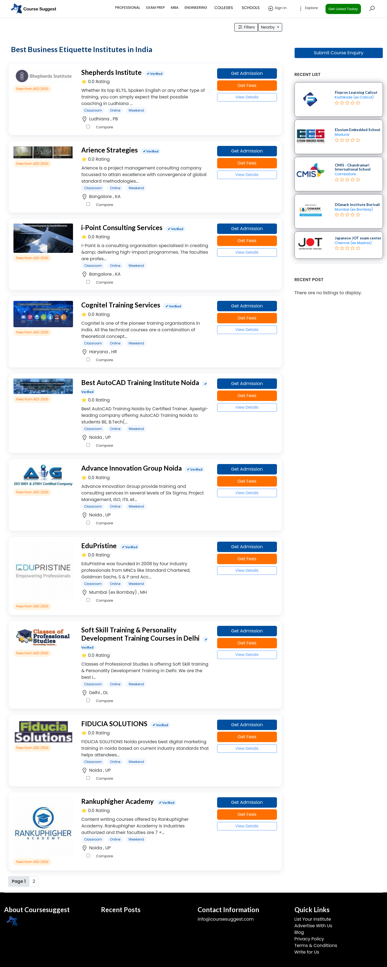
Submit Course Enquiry (338, 53)
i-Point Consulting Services (121, 227)
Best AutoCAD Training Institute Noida (140, 382)
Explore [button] (308, 8)
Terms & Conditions (316, 945)
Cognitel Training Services (120, 305)
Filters (246, 27)
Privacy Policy (309, 939)
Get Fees (246, 85)
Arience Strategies (109, 150)
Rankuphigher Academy (117, 801)
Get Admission (247, 73)
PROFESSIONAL (127, 7)
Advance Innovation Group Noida (131, 468)
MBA (174, 7)
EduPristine (99, 546)
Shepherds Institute (111, 72)
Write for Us (307, 952)
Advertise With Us (313, 926)
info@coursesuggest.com (226, 919)
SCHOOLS (251, 7)
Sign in (277, 8)
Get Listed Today (343, 9)
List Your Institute (313, 919)
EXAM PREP (155, 7)
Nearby (268, 27)
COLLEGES (223, 7)
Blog (299, 932)
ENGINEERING (195, 7)
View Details (247, 97)
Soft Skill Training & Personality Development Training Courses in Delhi (140, 634)
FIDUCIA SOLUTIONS (114, 724)
